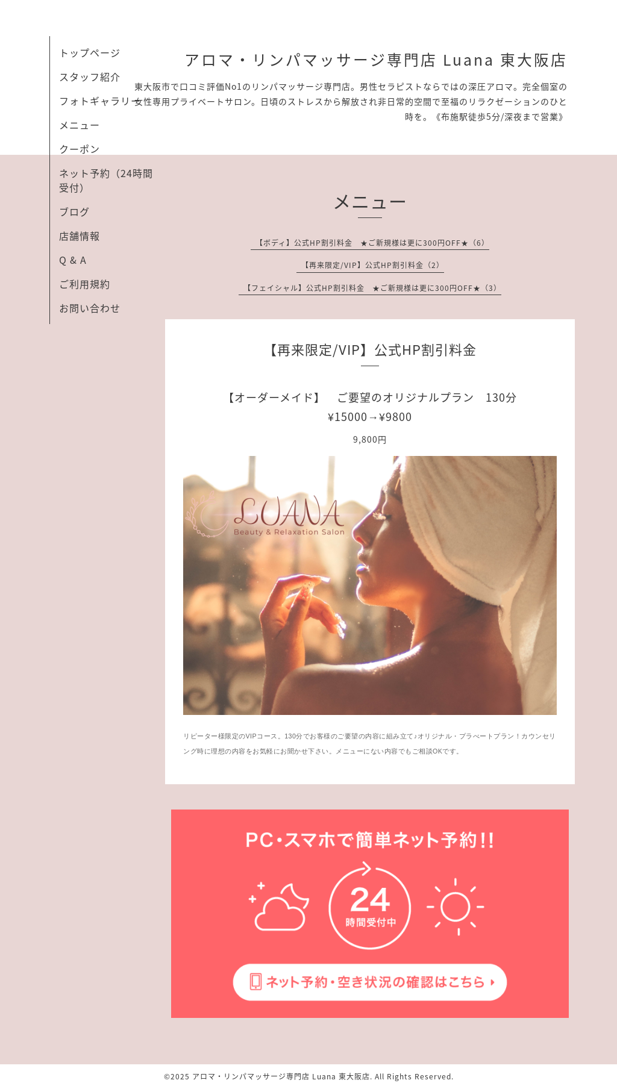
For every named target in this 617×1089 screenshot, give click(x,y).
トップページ (90, 52)
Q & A (73, 259)
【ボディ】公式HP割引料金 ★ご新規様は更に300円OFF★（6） (372, 242)
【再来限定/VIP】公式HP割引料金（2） (372, 265)
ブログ (74, 211)
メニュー (79, 124)
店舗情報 (79, 235)
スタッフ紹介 (90, 76)
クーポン (79, 149)
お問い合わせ (90, 308)
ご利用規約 (84, 283)
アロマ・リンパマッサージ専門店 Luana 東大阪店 (376, 59)
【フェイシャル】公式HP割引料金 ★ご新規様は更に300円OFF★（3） (372, 287)
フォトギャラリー (100, 100)
